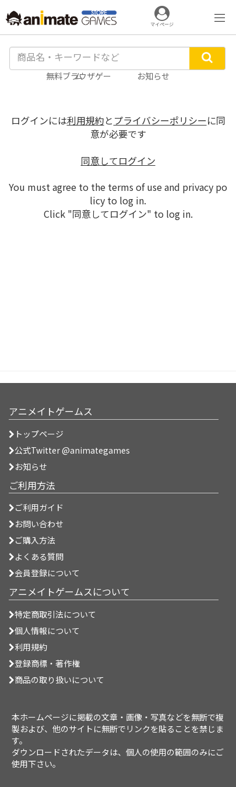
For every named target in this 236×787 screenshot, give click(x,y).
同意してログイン (118, 161)
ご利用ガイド (36, 507)
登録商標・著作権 (44, 663)
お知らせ (28, 466)
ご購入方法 (32, 540)
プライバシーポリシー (160, 120)
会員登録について (44, 573)
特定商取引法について (52, 614)
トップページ (36, 434)
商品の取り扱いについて (56, 679)
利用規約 (85, 120)
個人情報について (44, 630)
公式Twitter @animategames (72, 450)
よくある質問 (36, 556)
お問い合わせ (36, 524)
